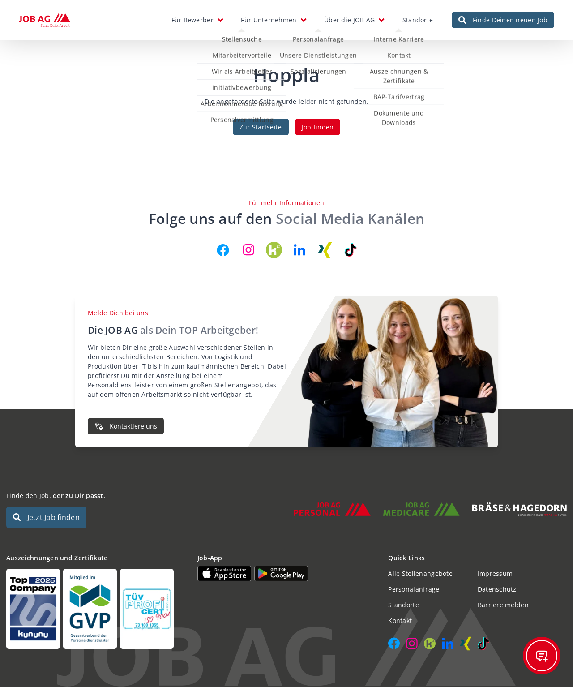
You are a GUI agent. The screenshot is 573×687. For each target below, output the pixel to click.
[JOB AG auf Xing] (325, 250)
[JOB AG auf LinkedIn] (299, 250)
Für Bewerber (192, 20)
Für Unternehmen (268, 20)
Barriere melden (503, 605)
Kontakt (400, 620)
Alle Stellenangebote (420, 573)
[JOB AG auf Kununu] (274, 250)
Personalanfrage (413, 589)
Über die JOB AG (349, 20)
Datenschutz (497, 589)
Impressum (495, 573)
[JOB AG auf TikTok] (350, 250)
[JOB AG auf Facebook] (223, 250)
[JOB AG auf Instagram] (248, 250)
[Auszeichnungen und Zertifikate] (95, 609)
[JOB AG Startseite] (44, 20)
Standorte (417, 20)
